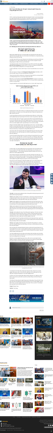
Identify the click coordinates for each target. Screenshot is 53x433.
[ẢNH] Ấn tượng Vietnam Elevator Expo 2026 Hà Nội (4, 325)
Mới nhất (1, 316)
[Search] (27, 308)
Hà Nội (52, 0)
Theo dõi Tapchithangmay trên (48, 423)
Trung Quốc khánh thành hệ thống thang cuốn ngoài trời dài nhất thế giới (20, 384)
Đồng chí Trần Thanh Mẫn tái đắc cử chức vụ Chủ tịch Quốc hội (16, 325)
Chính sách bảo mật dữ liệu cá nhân (19, 430)
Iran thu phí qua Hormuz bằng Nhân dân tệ (48, 408)
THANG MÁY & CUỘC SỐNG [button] (24, 3)
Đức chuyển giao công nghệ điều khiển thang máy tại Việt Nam (27, 336)
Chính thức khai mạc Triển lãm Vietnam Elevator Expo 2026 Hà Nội (16, 336)
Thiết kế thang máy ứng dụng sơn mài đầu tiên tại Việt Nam (16, 347)
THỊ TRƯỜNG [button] (16, 3)
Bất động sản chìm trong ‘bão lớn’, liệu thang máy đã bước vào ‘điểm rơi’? (26, 46)
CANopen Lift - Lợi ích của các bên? (16, 398)
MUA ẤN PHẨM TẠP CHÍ (48, 427)
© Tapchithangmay (3, 430)
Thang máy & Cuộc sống (4, 365)
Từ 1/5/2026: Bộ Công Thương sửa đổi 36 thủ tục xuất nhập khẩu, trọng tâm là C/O (27, 347)
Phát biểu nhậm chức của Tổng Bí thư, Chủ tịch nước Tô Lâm (5, 336)
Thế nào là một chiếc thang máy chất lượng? (4, 410)
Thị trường (13, 7)
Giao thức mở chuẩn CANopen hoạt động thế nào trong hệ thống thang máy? (28, 398)
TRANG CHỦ (5, 3)
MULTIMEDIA (42, 3)
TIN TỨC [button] (10, 3)
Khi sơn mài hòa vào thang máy (11, 384)
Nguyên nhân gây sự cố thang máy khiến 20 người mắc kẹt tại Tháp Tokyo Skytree (27, 410)
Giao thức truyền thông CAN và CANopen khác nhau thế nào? (16, 410)
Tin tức (36, 365)
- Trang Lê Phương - (39, 13)
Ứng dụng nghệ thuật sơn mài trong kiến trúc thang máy (5, 347)
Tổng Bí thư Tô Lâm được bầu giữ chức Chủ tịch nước (27, 325)
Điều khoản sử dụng (10, 430)
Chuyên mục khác (3, 362)
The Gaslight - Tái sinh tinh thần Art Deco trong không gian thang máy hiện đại (28, 384)
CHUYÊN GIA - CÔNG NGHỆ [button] (34, 3)
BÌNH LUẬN (41, 310)
